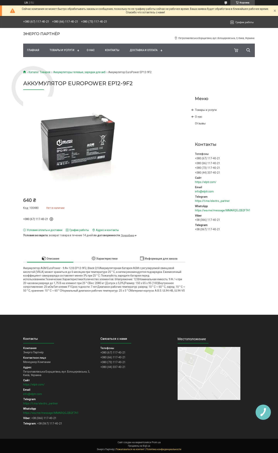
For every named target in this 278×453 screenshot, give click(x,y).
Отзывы (200, 123)
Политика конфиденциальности (163, 449)
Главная (33, 50)
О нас (91, 50)
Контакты (112, 50)
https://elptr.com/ (205, 182)
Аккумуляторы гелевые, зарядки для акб (79, 72)
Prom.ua (156, 442)
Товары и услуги (62, 50)
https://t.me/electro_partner (212, 200)
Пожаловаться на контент (130, 449)
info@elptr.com (204, 191)
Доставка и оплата (144, 50)
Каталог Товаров (39, 72)
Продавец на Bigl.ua (139, 446)
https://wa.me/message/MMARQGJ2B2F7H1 (222, 210)
